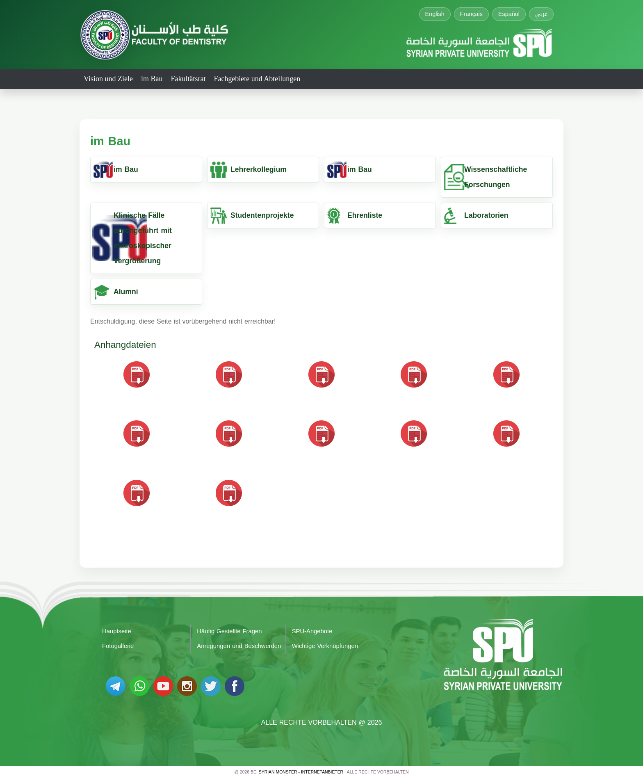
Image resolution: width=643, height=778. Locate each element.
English (435, 14)
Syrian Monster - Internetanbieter (301, 772)
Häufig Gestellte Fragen (229, 631)
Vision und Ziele (108, 79)
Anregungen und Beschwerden (239, 646)
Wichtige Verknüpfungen (325, 646)
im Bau (152, 79)
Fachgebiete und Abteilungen (257, 79)
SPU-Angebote (312, 631)
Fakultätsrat (188, 79)
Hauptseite (116, 631)
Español (509, 14)
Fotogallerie (118, 646)
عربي (541, 14)
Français (471, 14)
